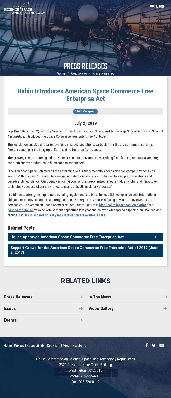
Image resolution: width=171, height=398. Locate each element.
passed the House (21, 210)
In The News (99, 297)
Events (10, 320)
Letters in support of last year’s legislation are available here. (62, 215)
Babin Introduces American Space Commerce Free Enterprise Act (85, 95)
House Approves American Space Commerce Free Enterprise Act (67, 237)
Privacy (19, 345)
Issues (10, 308)
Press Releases (85, 66)
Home (61, 73)
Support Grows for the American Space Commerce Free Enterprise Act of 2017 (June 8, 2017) (84, 250)
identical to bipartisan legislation (123, 205)
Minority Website (74, 345)
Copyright (53, 345)
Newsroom (79, 73)
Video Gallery (100, 308)
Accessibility (36, 345)
